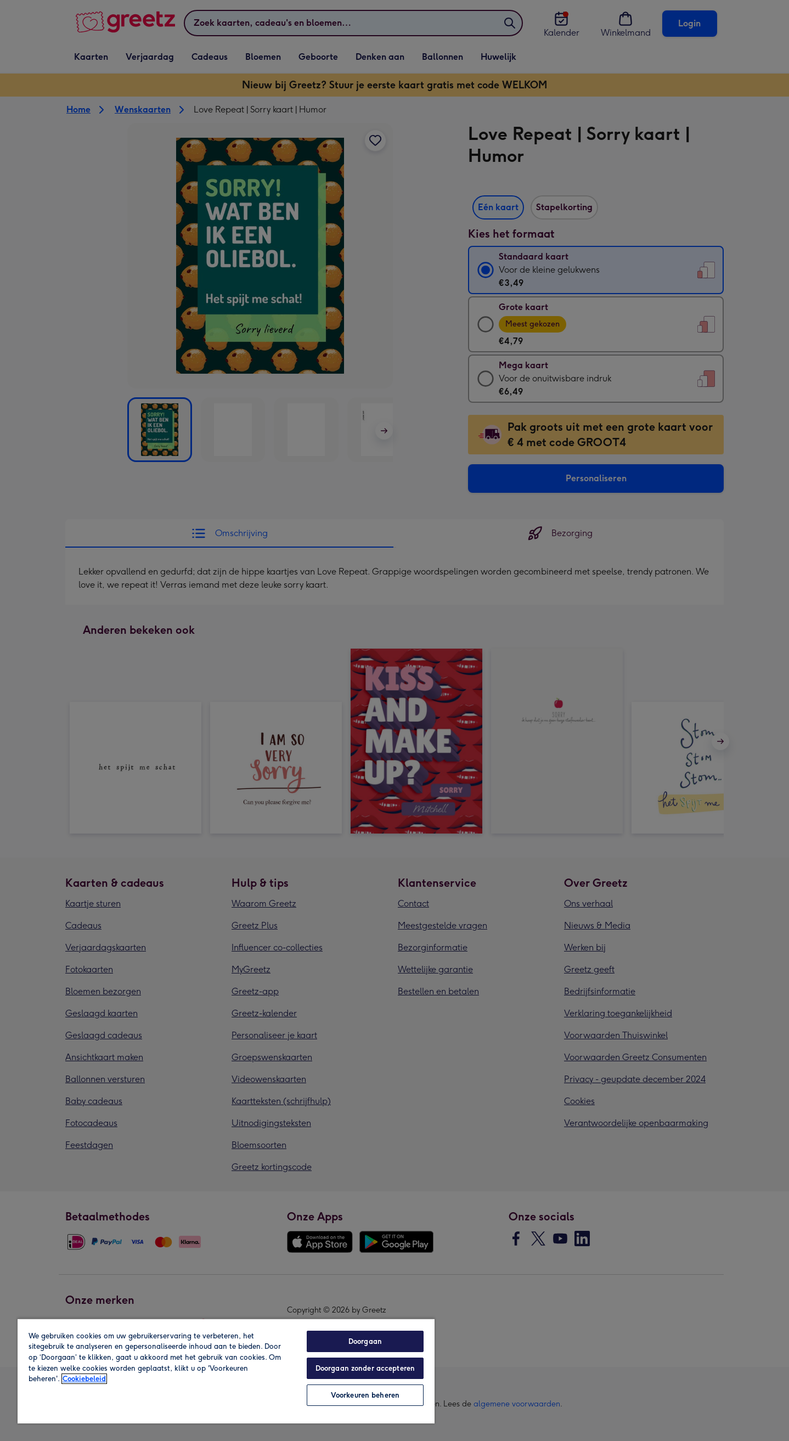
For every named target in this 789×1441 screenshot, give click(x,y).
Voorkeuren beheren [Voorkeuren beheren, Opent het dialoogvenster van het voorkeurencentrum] (365, 1395)
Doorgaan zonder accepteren (365, 1368)
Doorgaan (365, 1341)
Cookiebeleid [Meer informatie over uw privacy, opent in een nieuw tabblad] (84, 1379)
